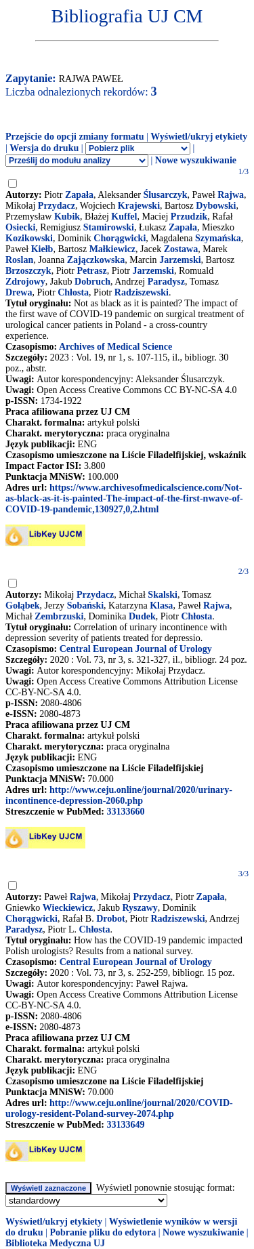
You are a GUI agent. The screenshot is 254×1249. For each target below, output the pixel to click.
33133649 (125, 1125)
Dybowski (216, 206)
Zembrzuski (59, 616)
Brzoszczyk (28, 271)
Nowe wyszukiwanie (195, 160)
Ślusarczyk (165, 195)
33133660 (125, 811)
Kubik (67, 216)
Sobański (85, 605)
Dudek (142, 616)
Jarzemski (179, 260)
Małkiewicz (112, 249)
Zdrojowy (25, 282)
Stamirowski (108, 227)
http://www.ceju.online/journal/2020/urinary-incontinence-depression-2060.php (118, 795)
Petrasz (91, 271)
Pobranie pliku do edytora (102, 1232)
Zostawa (181, 249)
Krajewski (139, 206)
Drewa (18, 292)
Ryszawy (139, 908)
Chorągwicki (119, 238)
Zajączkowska (96, 260)
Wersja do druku (44, 148)
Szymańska (218, 238)
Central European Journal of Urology (136, 649)
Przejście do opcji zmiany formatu (74, 136)
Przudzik (189, 216)
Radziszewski (141, 292)
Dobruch (92, 282)
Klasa (161, 605)
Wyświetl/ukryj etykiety (198, 136)
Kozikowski (29, 238)
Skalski (162, 595)
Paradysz (166, 282)
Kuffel (124, 216)
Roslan (19, 260)
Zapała (79, 195)
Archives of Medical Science (115, 347)
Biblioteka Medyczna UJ (55, 1243)
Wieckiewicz (68, 908)
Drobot (110, 919)
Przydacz (56, 206)
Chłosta (73, 292)
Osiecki (20, 227)
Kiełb (42, 249)
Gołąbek (22, 605)
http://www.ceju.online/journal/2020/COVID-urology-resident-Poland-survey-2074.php (119, 1108)
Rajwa (230, 195)
